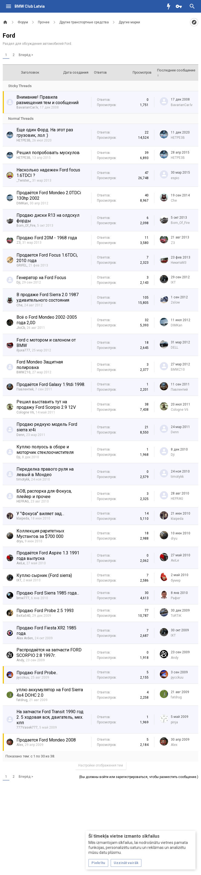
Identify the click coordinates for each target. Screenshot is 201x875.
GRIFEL (21, 265)
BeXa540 (23, 616)
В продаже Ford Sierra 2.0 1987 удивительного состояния (47, 297)
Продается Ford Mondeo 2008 (46, 740)
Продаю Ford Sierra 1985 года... (47, 593)
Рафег (175, 598)
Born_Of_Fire (25, 225)
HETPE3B (23, 140)
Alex (19, 745)
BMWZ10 (23, 372)
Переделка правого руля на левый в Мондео (45, 471)
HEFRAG (22, 501)
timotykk (22, 479)
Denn (20, 435)
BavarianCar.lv (27, 107)
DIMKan (22, 203)
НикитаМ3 (178, 263)
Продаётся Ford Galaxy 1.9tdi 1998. (50, 384)
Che (174, 200)
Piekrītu (98, 863)
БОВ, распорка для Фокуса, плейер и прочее (44, 493)
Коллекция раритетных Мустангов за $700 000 (40, 533)
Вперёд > (26, 55)
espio (175, 178)
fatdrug (21, 700)
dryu (19, 541)
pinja (174, 722)
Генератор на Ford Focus (41, 277)
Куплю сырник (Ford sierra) (44, 575)
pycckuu (22, 677)
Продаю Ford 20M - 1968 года (46, 237)
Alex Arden (24, 638)
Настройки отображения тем (100, 765)
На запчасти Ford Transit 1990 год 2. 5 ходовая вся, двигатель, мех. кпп (49, 717)
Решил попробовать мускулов (48, 152)
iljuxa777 (23, 350)
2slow (175, 302)
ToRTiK (176, 616)
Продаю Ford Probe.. (37, 672)
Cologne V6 (25, 412)
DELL (174, 347)
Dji (18, 282)
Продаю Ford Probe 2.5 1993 (45, 610)
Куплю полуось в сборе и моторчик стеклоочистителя (45, 449)
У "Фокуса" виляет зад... (40, 513)
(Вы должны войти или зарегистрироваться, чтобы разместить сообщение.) (138, 777)
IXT (173, 282)
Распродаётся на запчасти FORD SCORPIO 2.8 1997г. (49, 652)
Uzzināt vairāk (126, 863)
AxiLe (20, 563)
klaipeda (22, 518)
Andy (20, 660)
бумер (175, 580)
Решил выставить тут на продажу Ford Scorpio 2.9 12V (46, 404)
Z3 (18, 243)
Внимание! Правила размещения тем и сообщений (47, 100)
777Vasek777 (27, 727)
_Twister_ (23, 180)
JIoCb (20, 328)
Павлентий (25, 389)
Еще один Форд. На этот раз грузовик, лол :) (44, 132)
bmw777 (22, 598)
